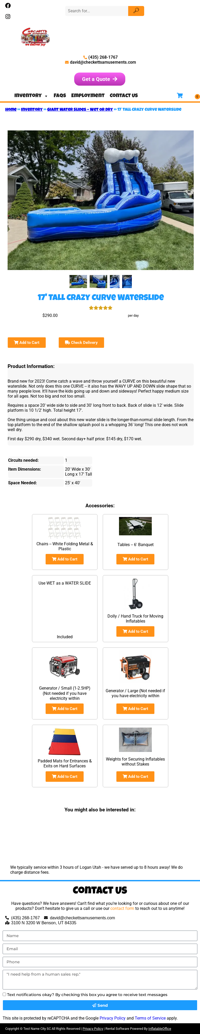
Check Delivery (81, 342)
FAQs (60, 96)
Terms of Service (150, 1018)
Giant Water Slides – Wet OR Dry (80, 110)
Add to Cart (26, 342)
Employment (88, 96)
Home (11, 110)
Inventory (31, 96)
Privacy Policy (113, 1018)
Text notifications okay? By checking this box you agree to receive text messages (87, 994)
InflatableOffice (159, 1029)
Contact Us (124, 96)
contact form (122, 908)
